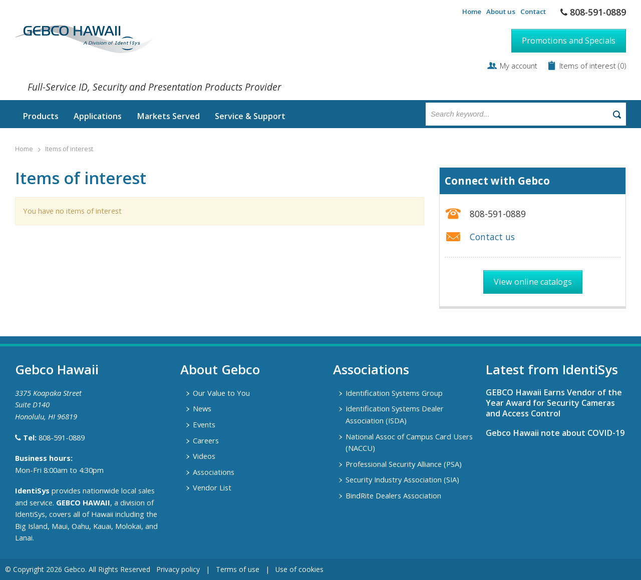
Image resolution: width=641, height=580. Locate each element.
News (202, 408)
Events (204, 424)
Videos (204, 456)
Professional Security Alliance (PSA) (404, 464)
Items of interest (588, 66)
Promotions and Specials (568, 40)
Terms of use (237, 569)
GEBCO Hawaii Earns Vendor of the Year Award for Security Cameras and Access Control (554, 403)
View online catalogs (533, 281)
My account (518, 66)
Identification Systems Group (394, 393)
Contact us (492, 237)
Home (471, 11)
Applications (98, 116)
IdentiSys (32, 490)
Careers (206, 440)
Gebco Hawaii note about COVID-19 (555, 432)
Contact (533, 11)
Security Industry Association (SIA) (402, 479)
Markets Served (168, 116)
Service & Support (250, 116)
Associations (213, 472)
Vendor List (212, 487)
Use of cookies (299, 569)
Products (41, 116)
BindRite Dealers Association (393, 495)
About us (500, 11)
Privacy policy (178, 569)
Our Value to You (221, 393)
